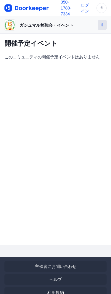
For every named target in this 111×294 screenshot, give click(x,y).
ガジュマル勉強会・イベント (46, 25)
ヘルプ (55, 279)
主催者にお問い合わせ (55, 266)
